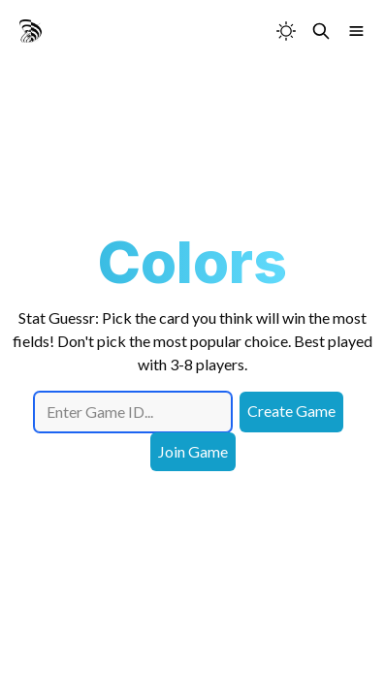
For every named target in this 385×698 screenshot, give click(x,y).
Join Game (193, 451)
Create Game (291, 410)
